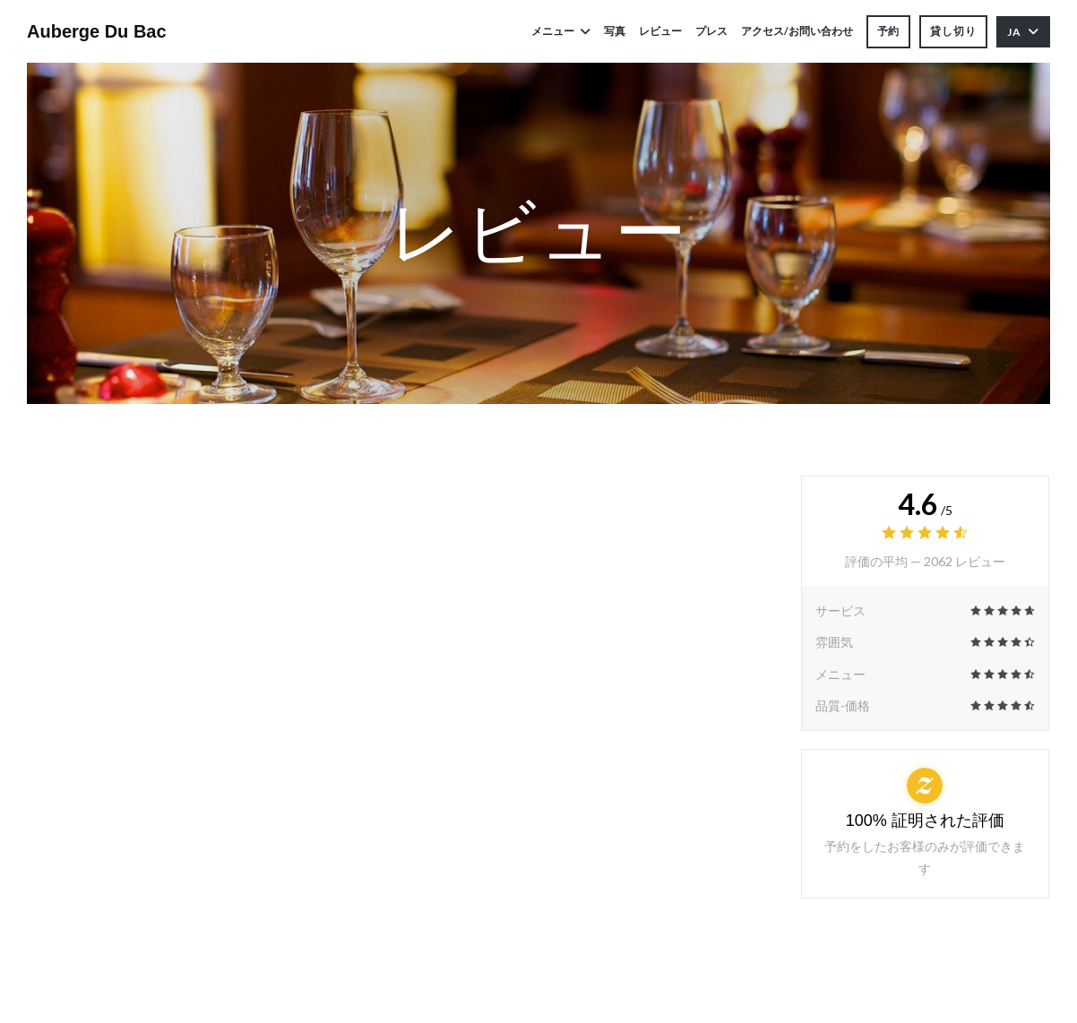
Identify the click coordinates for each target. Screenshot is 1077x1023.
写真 (614, 31)
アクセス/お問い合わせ (797, 31)
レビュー (660, 31)
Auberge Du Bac (97, 31)
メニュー (560, 31)
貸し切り (953, 31)
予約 (888, 31)
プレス (711, 31)
